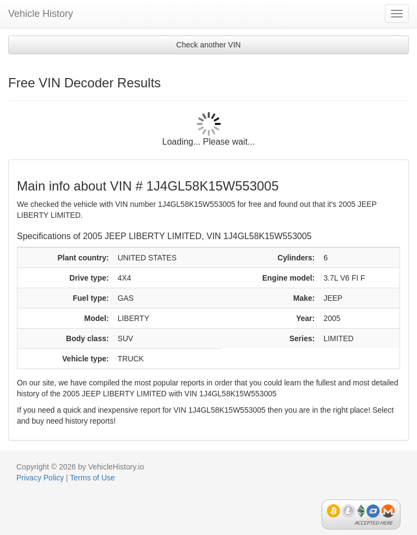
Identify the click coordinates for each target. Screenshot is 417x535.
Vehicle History (40, 13)
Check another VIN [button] (208, 44)
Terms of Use (92, 477)
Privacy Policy (40, 477)
